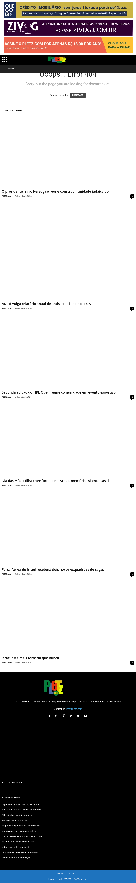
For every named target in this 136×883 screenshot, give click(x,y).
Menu (9, 68)
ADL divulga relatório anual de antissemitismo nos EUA (46, 303)
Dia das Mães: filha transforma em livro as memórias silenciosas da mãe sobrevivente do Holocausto (22, 841)
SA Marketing (80, 879)
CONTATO (58, 873)
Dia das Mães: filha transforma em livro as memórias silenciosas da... (57, 480)
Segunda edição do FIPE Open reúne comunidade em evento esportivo (59, 392)
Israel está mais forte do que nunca (30, 658)
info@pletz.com (74, 709)
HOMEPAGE (77, 95)
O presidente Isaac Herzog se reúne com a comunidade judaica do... (56, 191)
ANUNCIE (70, 873)
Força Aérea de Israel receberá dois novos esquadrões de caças (53, 569)
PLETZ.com (7, 196)
